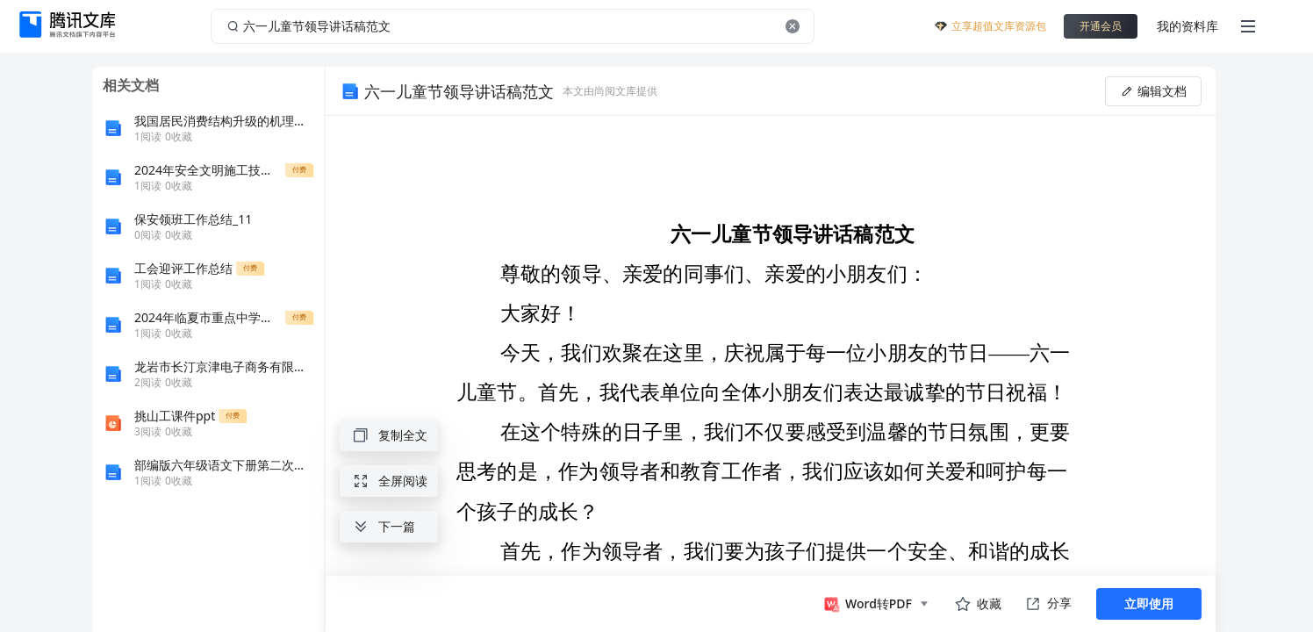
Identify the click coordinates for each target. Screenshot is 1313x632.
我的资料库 (1187, 26)
